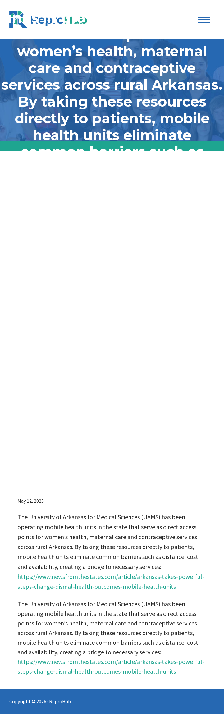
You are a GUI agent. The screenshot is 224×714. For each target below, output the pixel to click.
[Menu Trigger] (204, 19)
